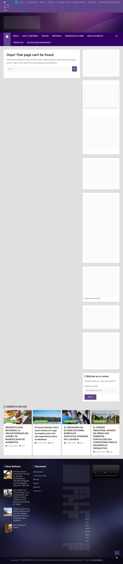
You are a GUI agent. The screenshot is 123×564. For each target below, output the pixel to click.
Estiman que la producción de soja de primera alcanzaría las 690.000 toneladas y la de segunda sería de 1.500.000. (21, 478)
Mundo (36, 479)
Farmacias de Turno (64, 2)
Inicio (21, 2)
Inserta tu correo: (91, 386)
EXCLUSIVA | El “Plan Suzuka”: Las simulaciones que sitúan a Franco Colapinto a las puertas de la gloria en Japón (21, 497)
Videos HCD (92, 2)
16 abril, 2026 (41, 443)
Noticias (36, 487)
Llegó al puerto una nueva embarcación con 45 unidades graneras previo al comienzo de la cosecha (21, 515)
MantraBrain (98, 560)
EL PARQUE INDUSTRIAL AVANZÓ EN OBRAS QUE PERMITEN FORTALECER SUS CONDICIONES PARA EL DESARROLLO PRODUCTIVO (105, 438)
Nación (42, 2)
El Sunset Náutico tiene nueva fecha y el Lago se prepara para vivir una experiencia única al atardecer (46, 433)
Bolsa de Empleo (79, 2)
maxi (22, 446)
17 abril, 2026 (11, 446)
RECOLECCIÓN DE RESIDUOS (109, 2)
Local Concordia (31, 2)
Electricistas (38, 472)
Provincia (51, 2)
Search (74, 69)
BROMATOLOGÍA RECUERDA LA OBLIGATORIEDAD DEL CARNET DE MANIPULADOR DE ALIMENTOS (17, 435)
